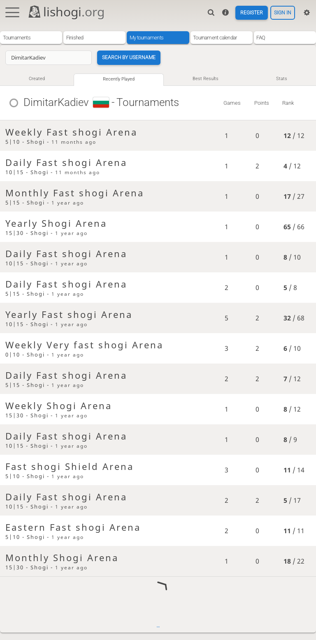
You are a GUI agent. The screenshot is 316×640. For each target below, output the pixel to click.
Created (36, 79)
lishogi (66, 11)
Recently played (119, 80)
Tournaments (16, 38)
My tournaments (146, 38)
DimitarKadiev (56, 103)
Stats (282, 79)
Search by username (130, 58)
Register (248, 12)
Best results (207, 79)
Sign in (282, 12)
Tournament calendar (215, 38)
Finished (75, 38)
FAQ (260, 38)
